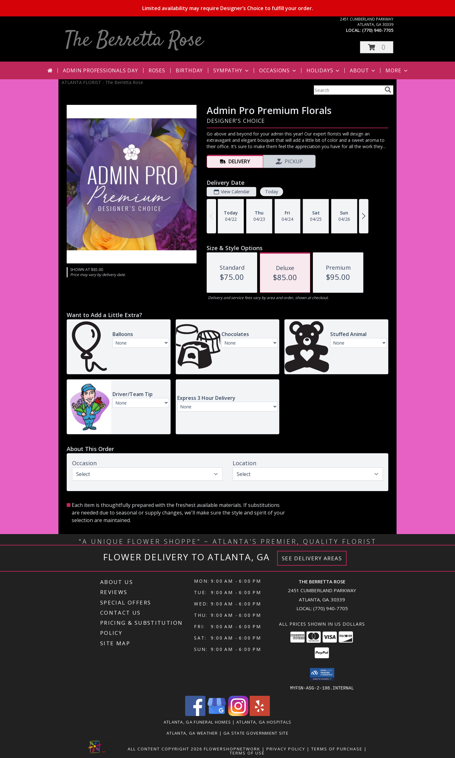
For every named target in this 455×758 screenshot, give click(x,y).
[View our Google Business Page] (217, 714)
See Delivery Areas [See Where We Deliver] (312, 558)
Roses (157, 70)
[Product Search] (348, 90)
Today (271, 192)
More (397, 70)
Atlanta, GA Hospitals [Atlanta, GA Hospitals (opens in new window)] (263, 722)
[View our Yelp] (260, 714)
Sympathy (231, 70)
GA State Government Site (255, 733)
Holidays (323, 70)
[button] (376, 47)
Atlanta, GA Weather (192, 733)
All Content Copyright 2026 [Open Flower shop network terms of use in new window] (165, 748)
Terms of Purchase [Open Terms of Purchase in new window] (336, 748)
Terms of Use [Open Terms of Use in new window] (247, 752)
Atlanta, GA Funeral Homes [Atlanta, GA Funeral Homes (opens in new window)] (197, 722)
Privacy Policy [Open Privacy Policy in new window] (285, 748)
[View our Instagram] (238, 714)
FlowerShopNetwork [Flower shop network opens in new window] (232, 748)
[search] (388, 89)
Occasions (278, 70)
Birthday (189, 70)
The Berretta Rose (134, 40)
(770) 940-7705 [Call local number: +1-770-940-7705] (377, 30)
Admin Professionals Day (100, 70)
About (363, 70)
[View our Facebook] (195, 714)
